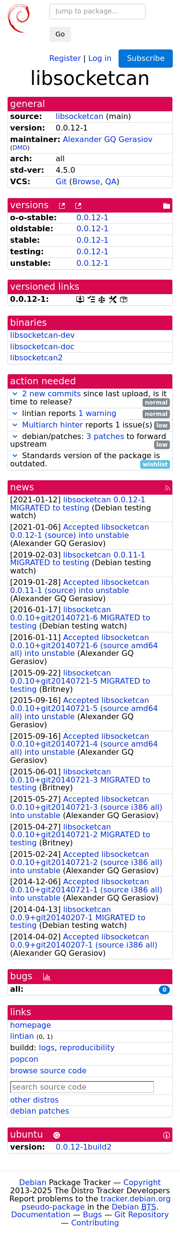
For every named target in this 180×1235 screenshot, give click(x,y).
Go (60, 34)
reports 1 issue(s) (90, 425)
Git (61, 181)
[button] (14, 393)
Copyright (142, 1182)
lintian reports (90, 414)
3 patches (105, 436)
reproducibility (87, 1047)
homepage (30, 1025)
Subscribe (146, 58)
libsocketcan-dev (42, 335)
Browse (86, 181)
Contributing (95, 1222)
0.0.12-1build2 (83, 1147)
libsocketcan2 (36, 357)
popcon (24, 1059)
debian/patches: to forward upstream (90, 441)
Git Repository (142, 1214)
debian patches (39, 1111)
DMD (19, 147)
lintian (22, 1036)
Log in (99, 57)
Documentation (40, 1214)
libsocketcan (80, 116)
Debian (33, 1182)
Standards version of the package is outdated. (90, 460)
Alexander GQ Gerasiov (108, 139)
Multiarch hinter (52, 424)
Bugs (92, 1214)
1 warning (97, 413)
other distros (34, 1099)
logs (47, 1047)
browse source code (48, 1070)
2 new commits (51, 393)
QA (111, 181)
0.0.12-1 (92, 217)
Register (65, 57)
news (22, 487)
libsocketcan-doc (42, 346)
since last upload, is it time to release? (90, 398)
